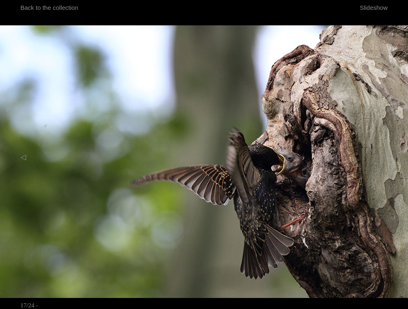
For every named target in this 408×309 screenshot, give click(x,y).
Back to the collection (49, 7)
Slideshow (374, 7)
